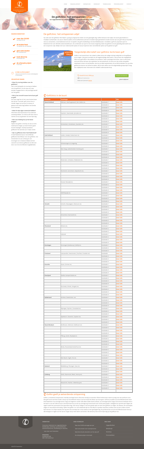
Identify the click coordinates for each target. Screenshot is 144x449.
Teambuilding (107, 4)
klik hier (90, 80)
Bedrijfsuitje (86, 4)
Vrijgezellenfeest (75, 4)
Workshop (97, 4)
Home (65, 4)
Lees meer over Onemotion (51, 431)
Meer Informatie (121, 75)
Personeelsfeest (118, 4)
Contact (128, 4)
